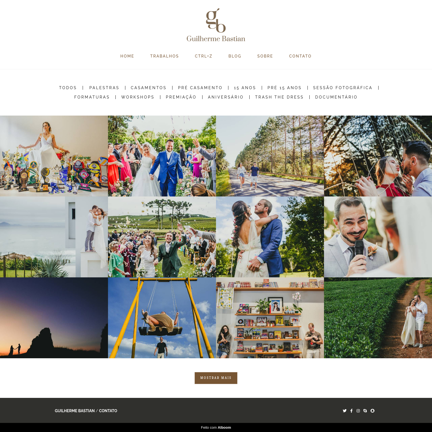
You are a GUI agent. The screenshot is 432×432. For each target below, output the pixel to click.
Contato (108, 411)
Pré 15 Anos (285, 88)
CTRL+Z (203, 56)
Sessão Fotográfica (343, 88)
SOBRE (265, 56)
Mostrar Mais (216, 378)
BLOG (234, 56)
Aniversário (226, 97)
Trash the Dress (279, 97)
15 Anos (245, 88)
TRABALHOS (164, 56)
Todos (68, 88)
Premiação (181, 97)
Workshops (138, 97)
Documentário (336, 97)
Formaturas (92, 97)
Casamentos (149, 88)
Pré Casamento (200, 88)
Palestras (104, 88)
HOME (127, 56)
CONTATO (300, 56)
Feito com (216, 427)
